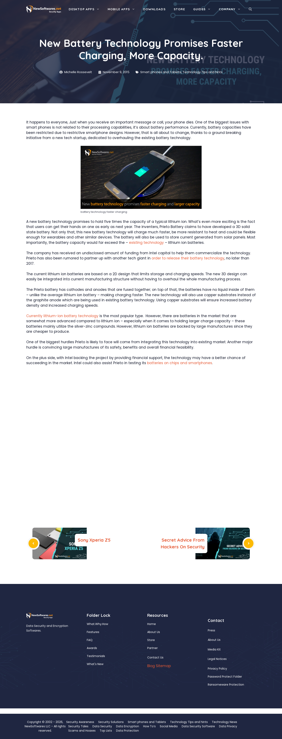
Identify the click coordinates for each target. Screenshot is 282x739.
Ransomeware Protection (226, 685)
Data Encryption (127, 726)
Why (98, 624)
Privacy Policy (217, 668)
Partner (152, 648)
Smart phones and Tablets (160, 72)
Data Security (102, 726)
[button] (250, 9)
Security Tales (78, 726)
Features (93, 632)
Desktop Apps (86, 9)
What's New (95, 664)
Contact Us (155, 657)
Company (231, 9)
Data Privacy (228, 726)
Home (151, 624)
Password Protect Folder (225, 677)
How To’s (149, 726)
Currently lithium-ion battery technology (62, 315)
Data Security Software (198, 726)
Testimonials (96, 656)
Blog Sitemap (159, 665)
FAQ (89, 640)
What (91, 624)
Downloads (154, 9)
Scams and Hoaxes (82, 731)
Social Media (169, 726)
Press (211, 630)
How (105, 624)
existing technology (146, 242)
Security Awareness (80, 722)
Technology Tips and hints (203, 72)
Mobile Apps (123, 9)
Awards (92, 648)
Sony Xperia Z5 (94, 540)
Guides (204, 9)
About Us (153, 632)
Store (179, 9)
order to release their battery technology (188, 258)
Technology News (224, 722)
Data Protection (127, 731)
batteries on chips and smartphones (179, 362)
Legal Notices (217, 659)
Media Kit (214, 649)
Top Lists (106, 731)
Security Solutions (111, 722)
